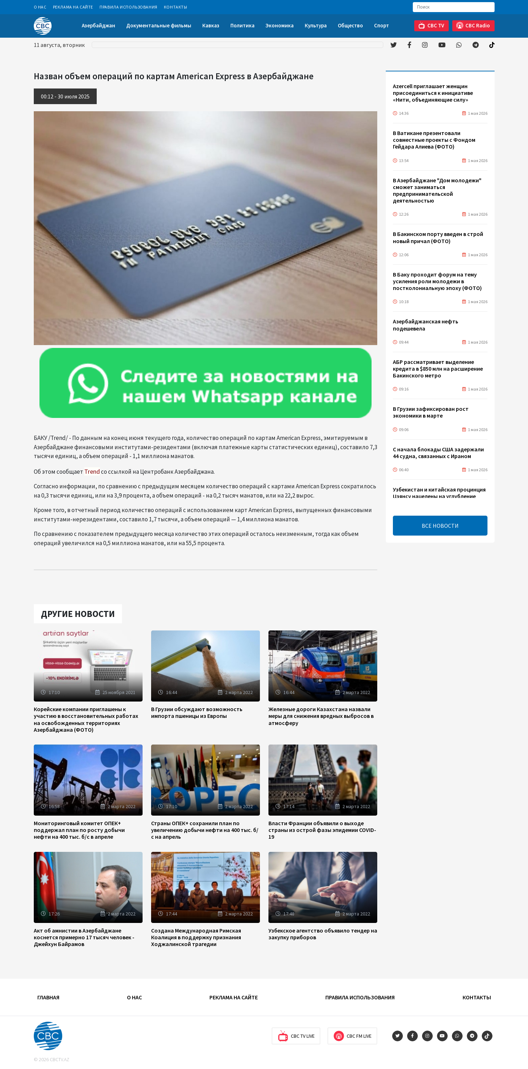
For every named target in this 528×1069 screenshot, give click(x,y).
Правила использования (129, 7)
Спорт (381, 25)
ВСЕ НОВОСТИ (440, 525)
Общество (350, 25)
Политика (242, 25)
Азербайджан (98, 25)
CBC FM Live (352, 1036)
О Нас (40, 7)
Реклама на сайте (73, 7)
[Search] (454, 7)
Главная (48, 997)
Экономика (280, 25)
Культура (316, 25)
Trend (92, 471)
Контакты (175, 7)
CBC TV (431, 25)
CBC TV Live (296, 1036)
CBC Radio (473, 25)
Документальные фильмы (158, 25)
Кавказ (210, 25)
